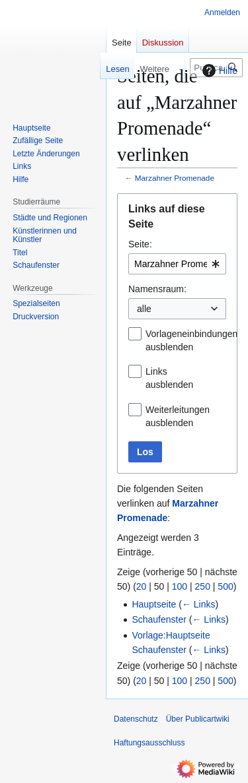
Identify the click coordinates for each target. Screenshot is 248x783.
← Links (199, 604)
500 (225, 586)
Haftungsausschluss (149, 742)
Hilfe (218, 70)
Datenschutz (136, 719)
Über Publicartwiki (197, 719)
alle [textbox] (144, 308)
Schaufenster (159, 619)
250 (202, 586)
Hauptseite (154, 604)
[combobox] (177, 263)
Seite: (140, 244)
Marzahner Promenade (174, 177)
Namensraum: (157, 289)
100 (179, 586)
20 (141, 586)
